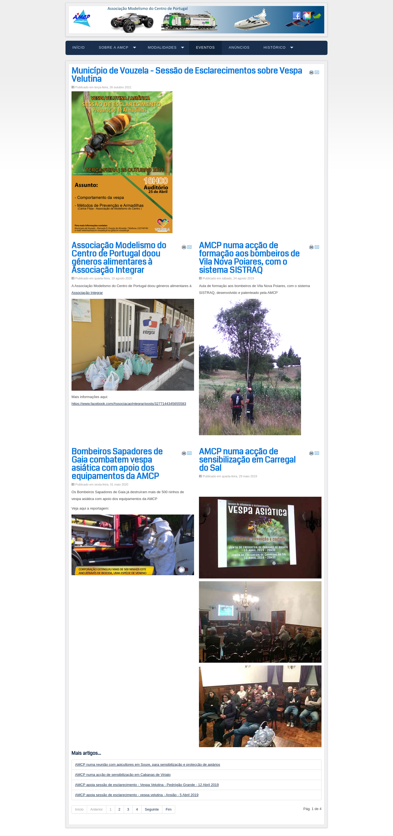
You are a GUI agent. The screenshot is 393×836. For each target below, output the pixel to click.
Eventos (205, 47)
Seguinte (152, 809)
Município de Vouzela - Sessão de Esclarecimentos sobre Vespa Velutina (187, 75)
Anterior (96, 809)
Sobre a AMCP (114, 47)
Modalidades (162, 47)
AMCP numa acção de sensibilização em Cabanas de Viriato (123, 775)
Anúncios (239, 47)
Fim (169, 809)
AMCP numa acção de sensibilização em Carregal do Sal (247, 460)
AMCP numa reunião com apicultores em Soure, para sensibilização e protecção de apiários (147, 764)
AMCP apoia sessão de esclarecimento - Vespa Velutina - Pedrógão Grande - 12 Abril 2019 (147, 785)
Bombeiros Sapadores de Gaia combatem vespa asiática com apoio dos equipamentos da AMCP (117, 464)
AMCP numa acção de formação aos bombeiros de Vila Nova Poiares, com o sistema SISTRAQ (249, 258)
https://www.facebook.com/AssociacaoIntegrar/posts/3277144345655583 (129, 404)
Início (78, 47)
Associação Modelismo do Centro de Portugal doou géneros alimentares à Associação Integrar (119, 258)
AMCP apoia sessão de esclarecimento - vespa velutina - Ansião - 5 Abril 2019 (136, 795)
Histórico (275, 47)
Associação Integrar (87, 293)
